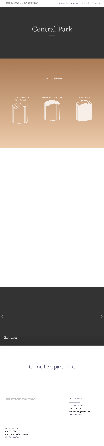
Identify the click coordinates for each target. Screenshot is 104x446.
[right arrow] (102, 316)
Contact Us (96, 3)
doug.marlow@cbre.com (17, 434)
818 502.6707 (11, 431)
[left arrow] (2, 316)
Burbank (85, 3)
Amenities (75, 3)
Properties (63, 3)
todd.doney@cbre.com (80, 412)
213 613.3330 (75, 409)
